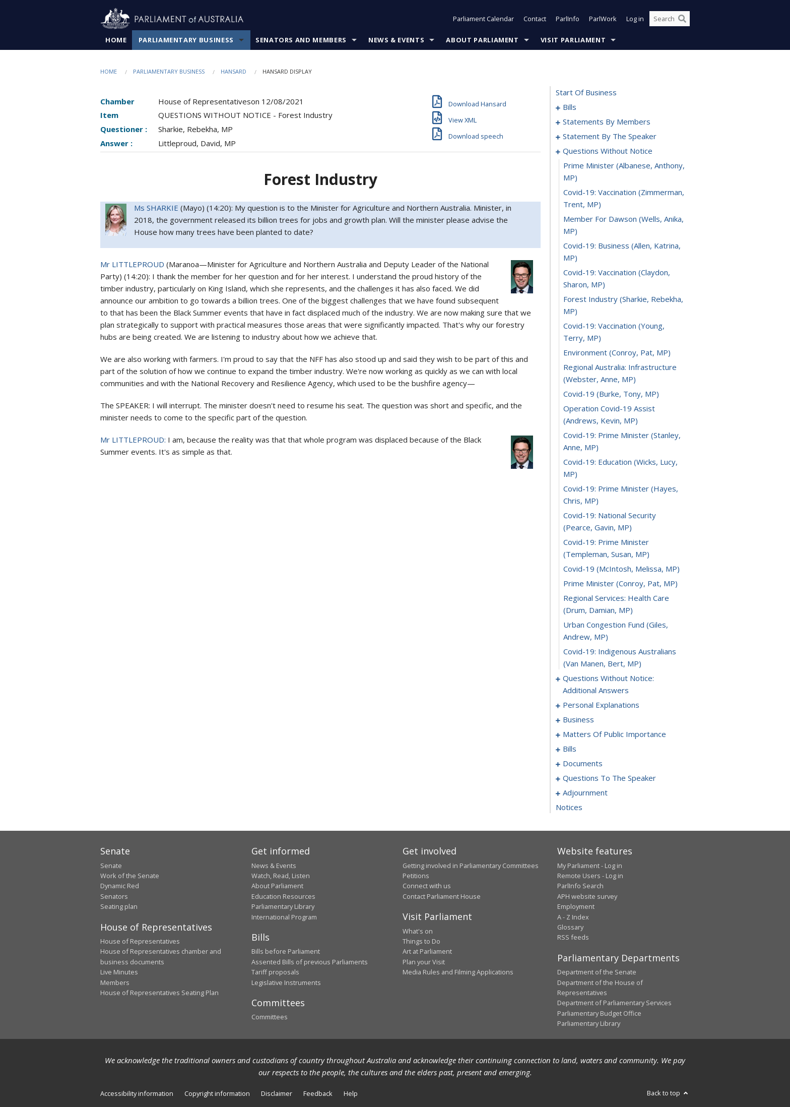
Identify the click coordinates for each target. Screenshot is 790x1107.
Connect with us (427, 886)
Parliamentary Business (186, 39)
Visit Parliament (573, 39)
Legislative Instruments (286, 982)
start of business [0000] (586, 93)
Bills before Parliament (285, 951)
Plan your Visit (424, 961)
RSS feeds (573, 937)
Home (116, 39)
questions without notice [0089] (607, 151)
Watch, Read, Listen (280, 875)
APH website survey (587, 896)
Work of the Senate (129, 875)
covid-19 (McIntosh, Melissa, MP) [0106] (621, 569)
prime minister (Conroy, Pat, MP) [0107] (620, 584)
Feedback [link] (318, 1093)
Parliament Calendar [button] (483, 19)
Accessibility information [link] (136, 1093)
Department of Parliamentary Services (614, 1003)
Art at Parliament (427, 951)
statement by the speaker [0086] (609, 137)
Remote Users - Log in (590, 875)
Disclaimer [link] (276, 1093)
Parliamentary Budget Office (599, 1013)
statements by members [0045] (606, 122)
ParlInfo (567, 19)
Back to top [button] (668, 1092)
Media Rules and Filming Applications (458, 972)
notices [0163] (569, 808)
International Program (284, 916)
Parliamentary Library (282, 906)
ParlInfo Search (580, 886)
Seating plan (119, 906)
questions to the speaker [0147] (609, 778)
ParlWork (603, 19)
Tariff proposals (275, 972)
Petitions (416, 875)
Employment (576, 906)
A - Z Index (573, 916)
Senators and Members (301, 39)
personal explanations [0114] (601, 705)
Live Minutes (119, 972)
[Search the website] (669, 19)
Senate (111, 865)
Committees (269, 1017)
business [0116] (578, 720)
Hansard (233, 71)
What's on (418, 931)
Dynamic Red (119, 886)
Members (114, 982)
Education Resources (283, 896)
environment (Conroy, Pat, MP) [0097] (617, 353)
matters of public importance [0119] (614, 734)
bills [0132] (569, 749)
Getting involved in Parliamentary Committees (471, 865)
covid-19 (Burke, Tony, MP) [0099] (611, 394)
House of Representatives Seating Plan (159, 992)
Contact (534, 19)
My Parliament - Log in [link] (589, 865)
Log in (635, 19)
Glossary (570, 927)
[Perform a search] (682, 19)
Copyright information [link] (217, 1093)
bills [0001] (569, 107)
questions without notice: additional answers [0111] (608, 684)
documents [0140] (583, 764)
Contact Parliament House (442, 896)
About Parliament (482, 39)
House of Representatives (140, 941)
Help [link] (351, 1093)
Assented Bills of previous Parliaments (309, 961)
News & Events (396, 39)
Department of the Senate (596, 972)
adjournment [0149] (585, 793)
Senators (114, 896)
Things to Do (421, 941)
